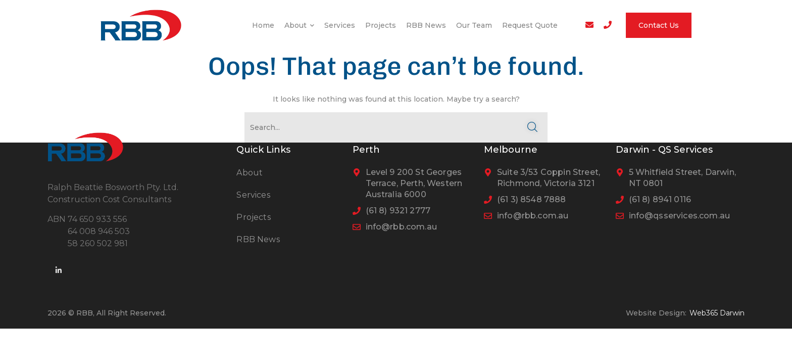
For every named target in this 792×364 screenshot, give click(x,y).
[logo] (141, 24)
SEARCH (532, 127)
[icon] (59, 270)
